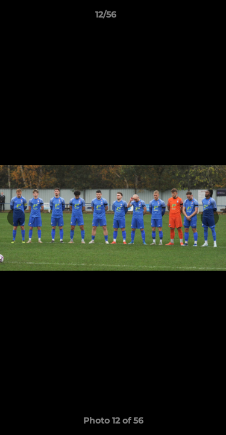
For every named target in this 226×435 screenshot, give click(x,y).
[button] (182, 17)
